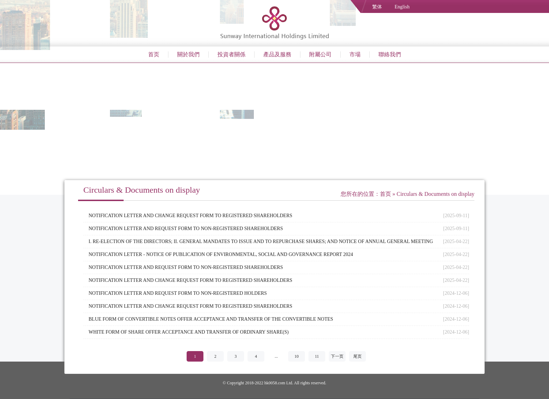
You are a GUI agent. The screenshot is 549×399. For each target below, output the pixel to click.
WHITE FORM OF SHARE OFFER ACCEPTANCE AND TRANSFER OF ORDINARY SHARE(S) (189, 332)
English (402, 6)
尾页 (357, 356)
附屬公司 (320, 54)
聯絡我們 (389, 54)
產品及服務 (277, 54)
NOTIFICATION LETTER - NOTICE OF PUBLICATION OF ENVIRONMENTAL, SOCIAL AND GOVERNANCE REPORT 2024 (221, 254)
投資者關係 (231, 54)
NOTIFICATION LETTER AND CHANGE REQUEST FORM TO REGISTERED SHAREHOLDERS (190, 215)
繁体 (377, 6)
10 (296, 356)
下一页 (337, 356)
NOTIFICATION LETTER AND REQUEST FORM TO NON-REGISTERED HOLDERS (178, 293)
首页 (153, 54)
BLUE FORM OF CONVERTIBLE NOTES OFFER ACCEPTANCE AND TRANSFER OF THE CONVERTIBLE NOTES (211, 319)
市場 (355, 54)
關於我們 (188, 54)
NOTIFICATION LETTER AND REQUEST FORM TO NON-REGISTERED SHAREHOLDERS (186, 228)
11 (317, 356)
